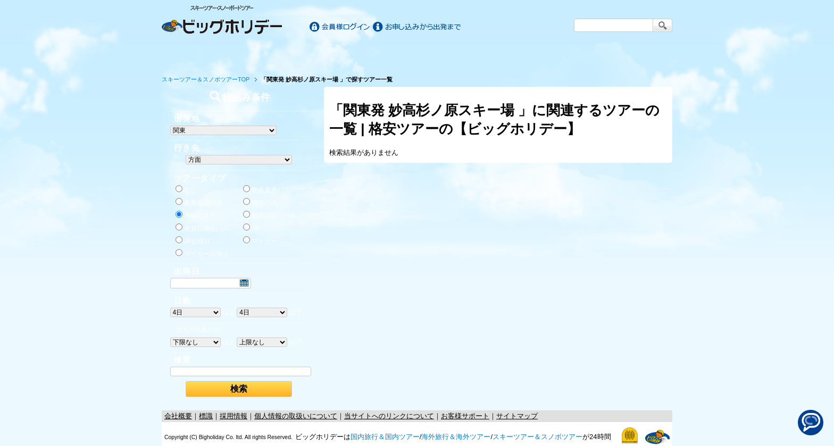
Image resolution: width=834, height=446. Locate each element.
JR (251, 228)
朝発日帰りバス (269, 215)
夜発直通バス (199, 202)
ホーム (194, 54)
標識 (206, 416)
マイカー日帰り (202, 253)
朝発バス (260, 202)
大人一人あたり (198, 329)
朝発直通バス (266, 189)
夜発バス (193, 215)
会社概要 (178, 416)
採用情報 (233, 416)
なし (186, 189)
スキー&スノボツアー (543, 54)
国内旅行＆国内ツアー (385, 437)
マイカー (260, 240)
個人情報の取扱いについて (295, 416)
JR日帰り (193, 240)
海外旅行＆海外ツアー (455, 437)
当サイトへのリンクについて (389, 416)
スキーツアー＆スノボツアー (537, 437)
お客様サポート (639, 54)
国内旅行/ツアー (290, 54)
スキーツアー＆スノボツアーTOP (205, 79)
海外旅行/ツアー (417, 54)
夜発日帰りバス (202, 228)
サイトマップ (517, 416)
